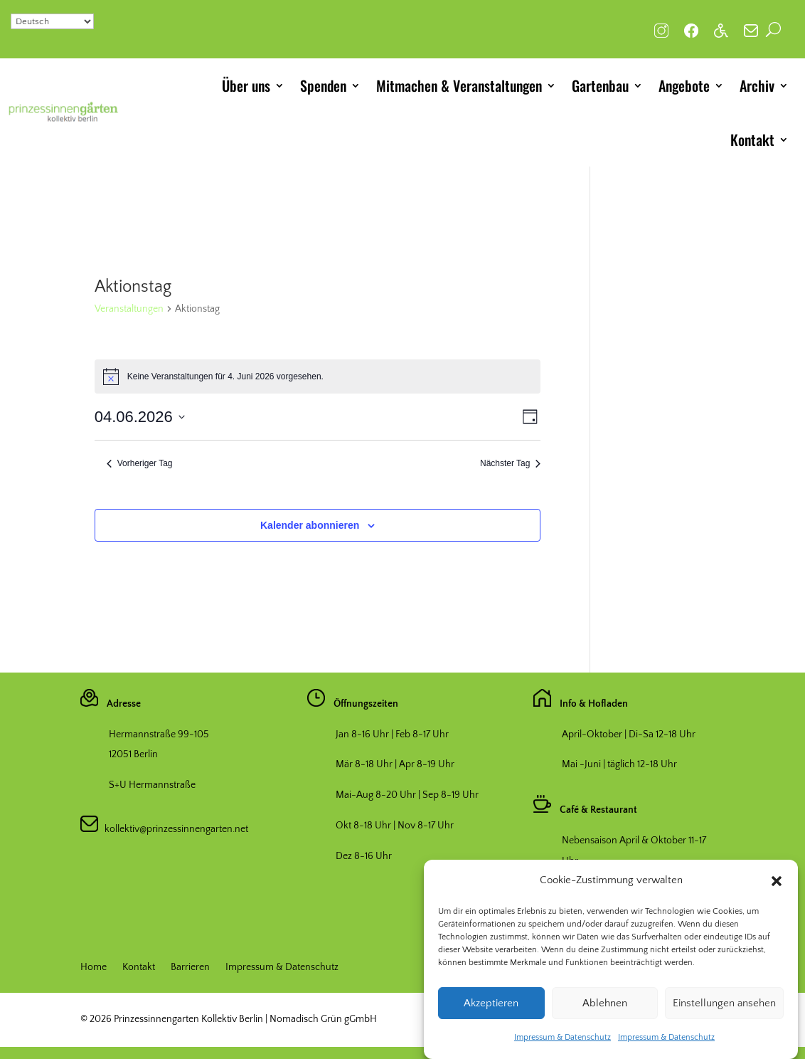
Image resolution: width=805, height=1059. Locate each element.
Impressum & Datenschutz (562, 1044)
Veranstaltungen (129, 309)
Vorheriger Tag (140, 463)
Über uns (246, 85)
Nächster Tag (510, 463)
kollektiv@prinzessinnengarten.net (173, 829)
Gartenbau (600, 85)
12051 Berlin (133, 754)
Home (93, 967)
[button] (776, 888)
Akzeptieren (491, 1009)
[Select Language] (52, 21)
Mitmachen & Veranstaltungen (459, 85)
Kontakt (752, 139)
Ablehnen (604, 1009)
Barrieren (190, 967)
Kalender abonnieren (309, 525)
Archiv (757, 85)
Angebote (684, 85)
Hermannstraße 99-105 (159, 734)
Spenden (323, 85)
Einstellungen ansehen (724, 1009)
